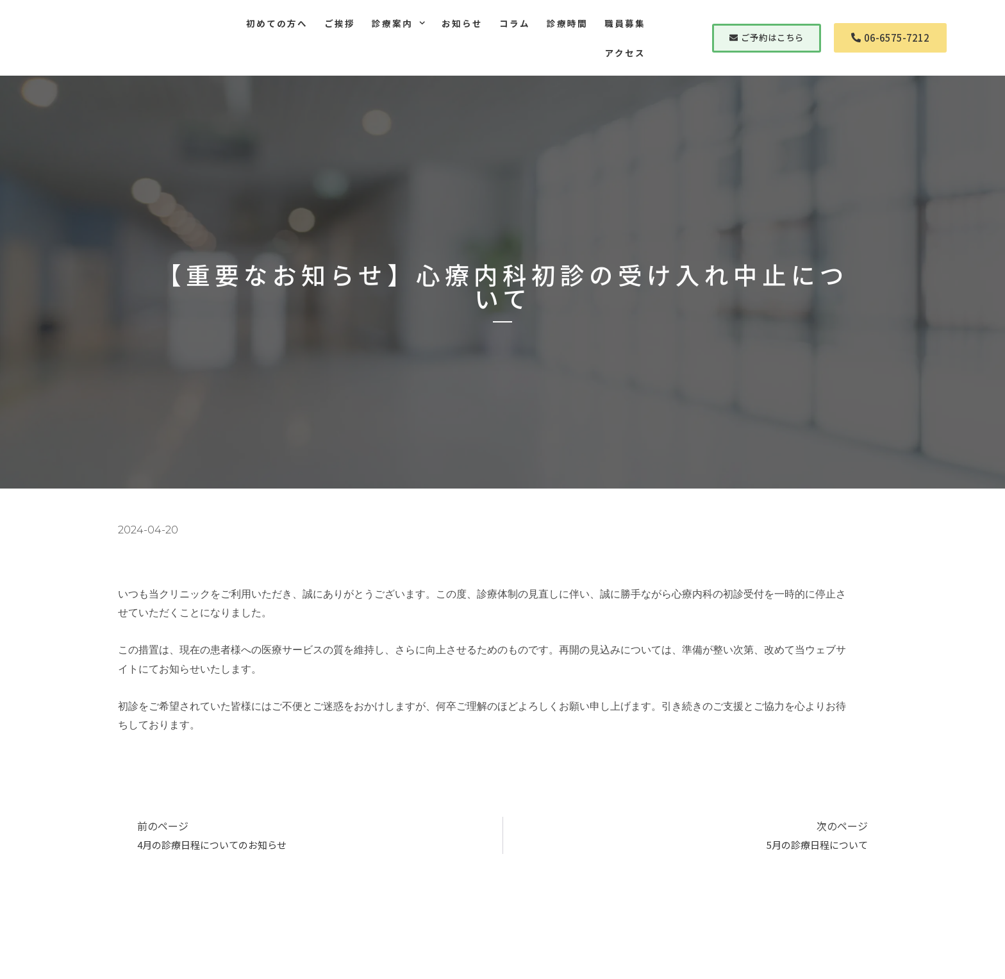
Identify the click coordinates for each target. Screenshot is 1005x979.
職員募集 (624, 23)
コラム (514, 23)
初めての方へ (277, 23)
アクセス (625, 52)
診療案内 (398, 22)
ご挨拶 (339, 23)
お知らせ (462, 23)
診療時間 (567, 23)
